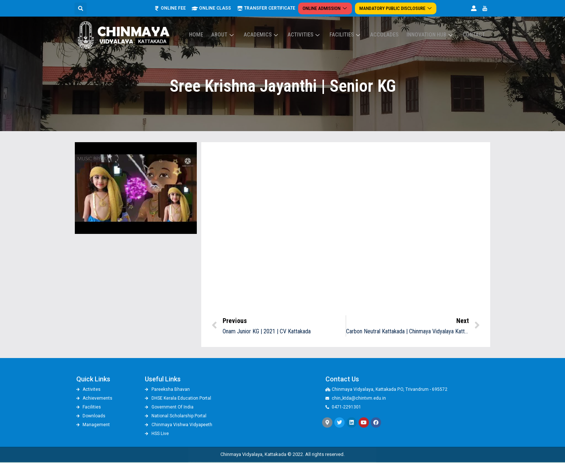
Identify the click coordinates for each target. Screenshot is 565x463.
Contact (475, 34)
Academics (273, 34)
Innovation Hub (434, 34)
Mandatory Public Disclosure (396, 8)
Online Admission (327, 8)
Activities (314, 34)
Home (212, 34)
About (237, 34)
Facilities (353, 34)
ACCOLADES (390, 34)
